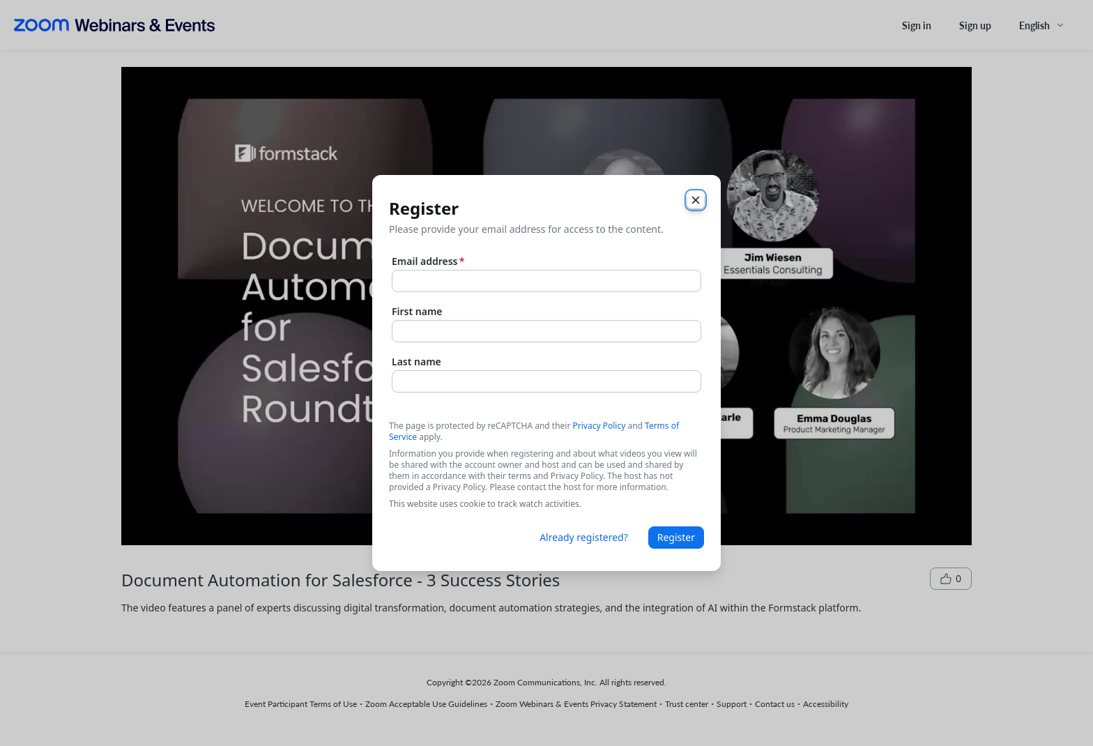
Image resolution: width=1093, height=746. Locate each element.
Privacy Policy (599, 426)
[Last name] (546, 381)
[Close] (695, 200)
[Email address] (546, 281)
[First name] (546, 331)
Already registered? (584, 537)
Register (676, 537)
